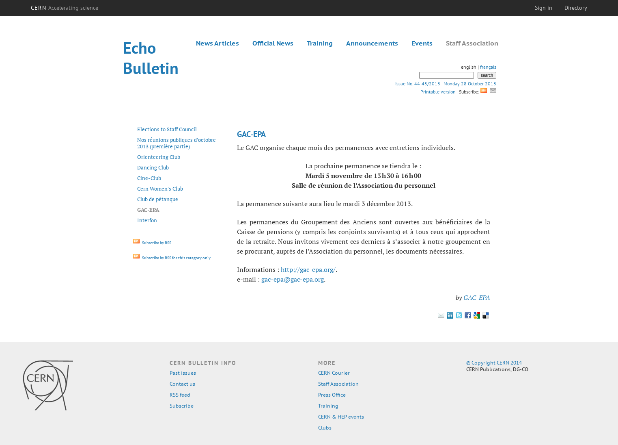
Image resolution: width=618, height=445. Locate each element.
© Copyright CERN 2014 (494, 363)
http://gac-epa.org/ (308, 269)
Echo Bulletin (151, 57)
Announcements (372, 43)
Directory (575, 7)
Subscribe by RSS (152, 242)
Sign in (543, 7)
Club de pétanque (157, 199)
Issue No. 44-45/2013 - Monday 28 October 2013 (445, 83)
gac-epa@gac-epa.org (292, 279)
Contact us (182, 384)
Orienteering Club (158, 157)
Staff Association (472, 43)
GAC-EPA (476, 297)
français (488, 67)
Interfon (147, 220)
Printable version (438, 92)
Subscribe (182, 406)
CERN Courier (334, 373)
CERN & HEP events (341, 417)
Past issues (183, 373)
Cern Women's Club (160, 188)
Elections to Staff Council (167, 129)
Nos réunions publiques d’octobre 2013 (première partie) (176, 143)
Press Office (332, 395)
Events (422, 43)
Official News (272, 43)
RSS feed (180, 395)
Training (320, 43)
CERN (64, 7)
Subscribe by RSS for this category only (172, 257)
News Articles (217, 43)
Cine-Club (149, 178)
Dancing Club (153, 167)
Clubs (325, 428)
